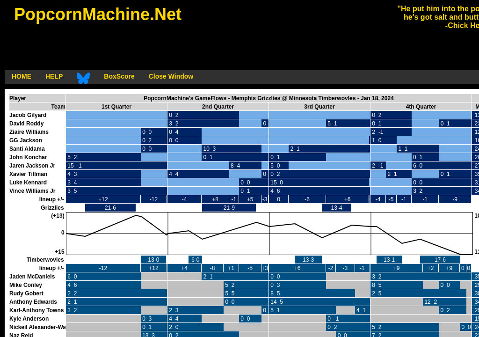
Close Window (171, 76)
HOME (21, 76)
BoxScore (119, 76)
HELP (54, 76)
